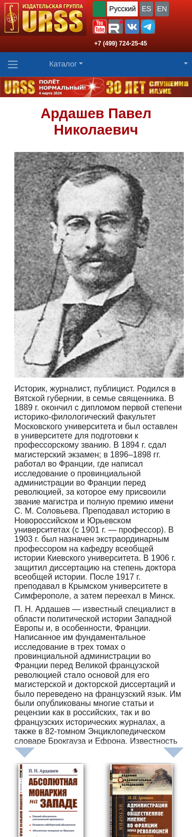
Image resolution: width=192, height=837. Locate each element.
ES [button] (147, 9)
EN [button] (162, 9)
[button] (100, 26)
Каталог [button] (63, 63)
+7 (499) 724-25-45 (120, 43)
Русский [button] (122, 9)
